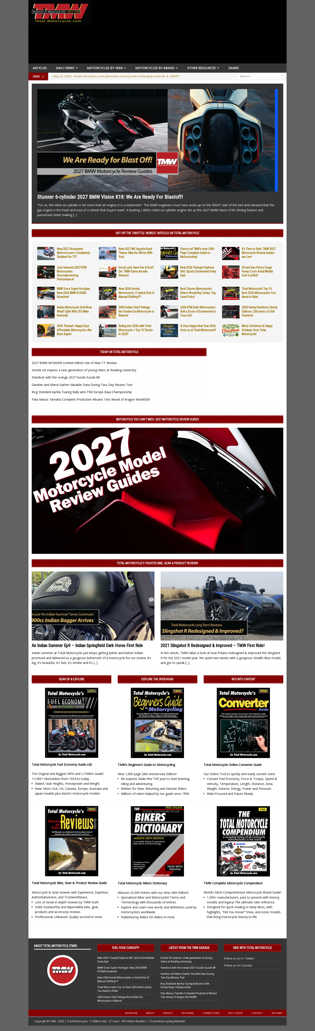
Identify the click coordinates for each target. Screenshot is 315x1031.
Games (233, 68)
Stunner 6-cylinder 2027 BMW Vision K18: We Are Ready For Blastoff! (110, 197)
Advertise (131, 1013)
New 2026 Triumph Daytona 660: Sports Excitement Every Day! (198, 271)
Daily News (65, 68)
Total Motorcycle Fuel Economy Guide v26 (62, 764)
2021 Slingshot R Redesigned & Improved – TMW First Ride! (212, 645)
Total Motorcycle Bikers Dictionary (142, 883)
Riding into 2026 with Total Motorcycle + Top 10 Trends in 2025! (136, 330)
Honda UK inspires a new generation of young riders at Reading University (84, 370)
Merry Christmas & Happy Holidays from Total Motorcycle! (257, 330)
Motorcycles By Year (104, 68)
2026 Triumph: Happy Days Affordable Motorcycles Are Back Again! (74, 330)
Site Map (276, 1013)
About (150, 1013)
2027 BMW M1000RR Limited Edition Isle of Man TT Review (74, 363)
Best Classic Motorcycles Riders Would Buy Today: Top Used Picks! (198, 292)
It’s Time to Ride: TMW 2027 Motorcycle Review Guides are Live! (259, 253)
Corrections (211, 1013)
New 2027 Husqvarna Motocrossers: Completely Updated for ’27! (73, 253)
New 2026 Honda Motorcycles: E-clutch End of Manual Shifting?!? (136, 292)
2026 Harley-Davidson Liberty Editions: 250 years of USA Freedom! (259, 311)
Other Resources (201, 68)
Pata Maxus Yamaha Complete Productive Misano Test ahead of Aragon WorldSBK (91, 399)
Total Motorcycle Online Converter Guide (233, 765)
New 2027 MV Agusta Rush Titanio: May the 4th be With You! (135, 253)
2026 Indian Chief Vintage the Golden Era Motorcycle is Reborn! (136, 311)
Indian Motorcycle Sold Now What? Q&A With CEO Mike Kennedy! (74, 311)
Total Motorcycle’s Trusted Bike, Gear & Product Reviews (157, 563)
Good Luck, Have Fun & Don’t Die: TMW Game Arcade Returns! (136, 271)
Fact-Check (235, 1013)
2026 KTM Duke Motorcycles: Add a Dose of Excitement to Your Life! (198, 311)
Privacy (168, 1013)
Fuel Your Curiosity (125, 948)
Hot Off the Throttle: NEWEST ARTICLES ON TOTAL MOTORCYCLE (157, 233)
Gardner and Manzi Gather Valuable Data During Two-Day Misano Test (82, 385)
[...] (75, 215)
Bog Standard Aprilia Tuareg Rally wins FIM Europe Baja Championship (82, 392)
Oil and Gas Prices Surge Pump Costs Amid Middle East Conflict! (257, 271)
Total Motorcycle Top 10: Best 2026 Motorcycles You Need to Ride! (259, 292)
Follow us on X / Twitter (239, 958)
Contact (257, 1013)
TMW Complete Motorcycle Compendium (233, 883)
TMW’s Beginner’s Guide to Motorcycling (146, 765)
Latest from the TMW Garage (189, 948)
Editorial (188, 1013)
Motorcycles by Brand (154, 68)
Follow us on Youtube (238, 965)
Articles (40, 68)
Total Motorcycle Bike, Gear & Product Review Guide (69, 883)
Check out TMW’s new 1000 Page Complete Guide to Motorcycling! (197, 253)
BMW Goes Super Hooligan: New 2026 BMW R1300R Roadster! (74, 292)
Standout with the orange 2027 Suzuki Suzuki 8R (66, 377)
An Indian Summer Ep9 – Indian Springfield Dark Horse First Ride (87, 645)
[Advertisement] (191, 32)
